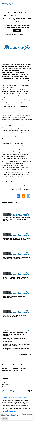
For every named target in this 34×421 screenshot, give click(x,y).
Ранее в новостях (24, 354)
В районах (5, 368)
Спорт (4, 382)
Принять (5, 418)
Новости (17, 30)
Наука (4, 373)
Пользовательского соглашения (11, 415)
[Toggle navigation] (31, 3)
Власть (23, 365)
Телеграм (20, 188)
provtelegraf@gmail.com (10, 411)
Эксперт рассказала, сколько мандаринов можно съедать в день (16, 344)
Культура (24, 368)
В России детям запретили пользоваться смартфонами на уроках (16, 349)
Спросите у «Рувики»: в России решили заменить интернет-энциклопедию (15, 278)
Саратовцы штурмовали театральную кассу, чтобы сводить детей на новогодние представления (16, 340)
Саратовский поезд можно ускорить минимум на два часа (14, 315)
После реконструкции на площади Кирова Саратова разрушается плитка (16, 257)
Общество (5, 378)
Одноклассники (16, 189)
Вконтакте (27, 188)
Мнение (15, 368)
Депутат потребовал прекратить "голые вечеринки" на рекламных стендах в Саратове (16, 334)
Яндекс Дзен (26, 189)
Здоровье (16, 370)
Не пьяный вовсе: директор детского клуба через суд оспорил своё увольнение (16, 238)
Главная (4, 365)
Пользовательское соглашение (9, 399)
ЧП (22, 370)
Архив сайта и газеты (9, 386)
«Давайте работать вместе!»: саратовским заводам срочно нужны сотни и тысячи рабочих (16, 219)
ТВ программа (6, 370)
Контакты (5, 384)
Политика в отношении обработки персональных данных (15, 397)
